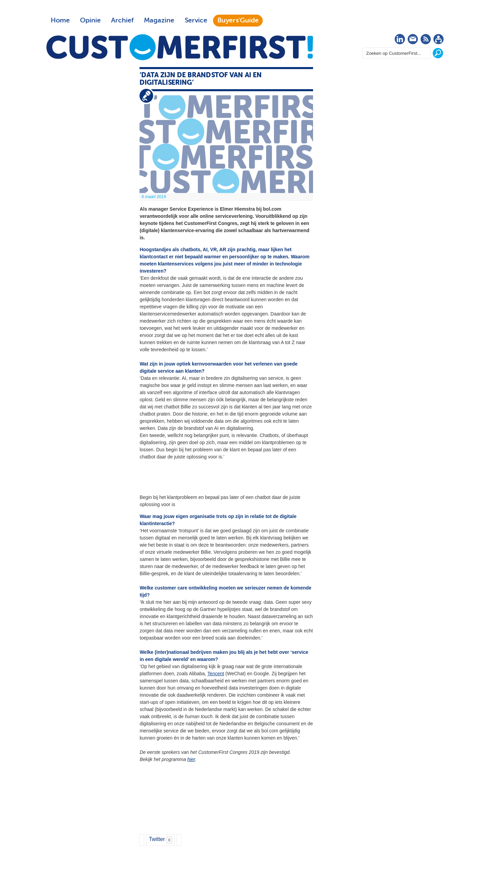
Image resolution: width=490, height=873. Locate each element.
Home (60, 20)
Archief (122, 20)
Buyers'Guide (238, 20)
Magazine (159, 20)
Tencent (215, 673)
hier (191, 759)
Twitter (157, 839)
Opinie (90, 20)
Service (195, 20)
